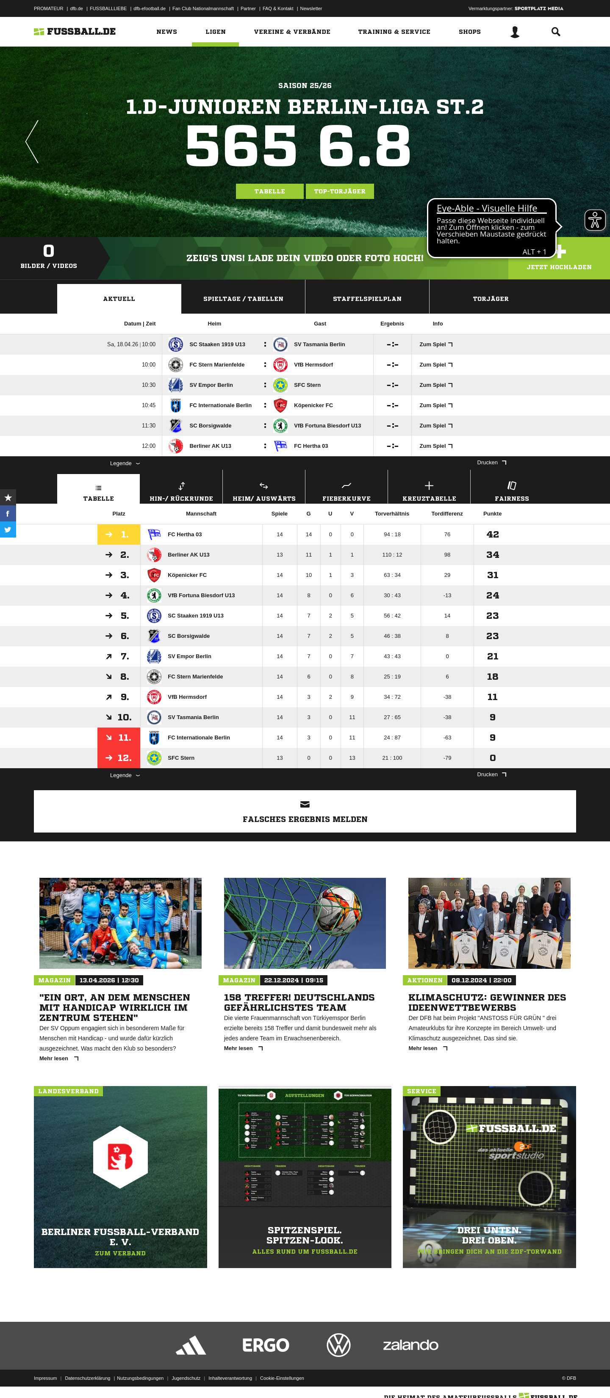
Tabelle (270, 191)
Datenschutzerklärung (87, 1378)
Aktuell (119, 299)
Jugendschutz (186, 1378)
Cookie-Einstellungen (282, 1378)
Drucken (491, 462)
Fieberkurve (346, 490)
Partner (248, 8)
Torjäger (491, 299)
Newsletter (311, 8)
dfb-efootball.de (149, 8)
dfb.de (76, 8)
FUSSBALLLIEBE (108, 8)
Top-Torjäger (340, 191)
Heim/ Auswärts (264, 490)
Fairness (512, 490)
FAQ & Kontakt (278, 8)
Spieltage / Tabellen (243, 299)
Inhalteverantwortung (230, 1378)
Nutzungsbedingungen (140, 1378)
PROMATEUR (48, 8)
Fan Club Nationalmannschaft (203, 8)
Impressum (45, 1378)
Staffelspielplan (367, 299)
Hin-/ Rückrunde (181, 490)
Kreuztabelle (429, 490)
